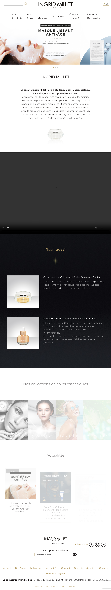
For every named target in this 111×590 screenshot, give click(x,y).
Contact (65, 568)
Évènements (13, 478)
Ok (74, 554)
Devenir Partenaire (93, 16)
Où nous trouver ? (73, 16)
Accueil (7, 568)
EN (106, 3)
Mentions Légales (55, 573)
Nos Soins (29, 16)
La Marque (42, 16)
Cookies (103, 568)
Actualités (57, 16)
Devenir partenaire (84, 568)
